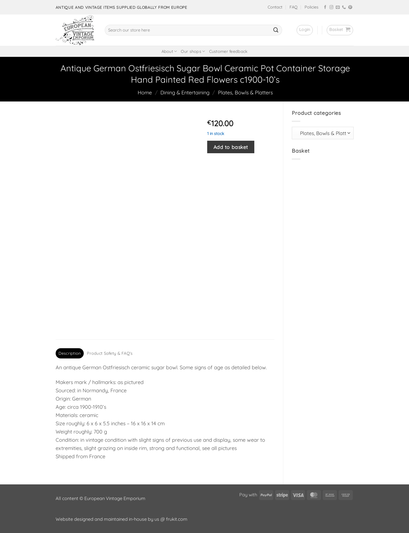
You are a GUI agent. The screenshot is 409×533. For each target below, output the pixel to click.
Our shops (193, 51)
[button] (305, 30)
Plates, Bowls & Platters (245, 92)
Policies (311, 7)
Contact (275, 7)
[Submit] (275, 30)
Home (145, 92)
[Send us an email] (338, 7)
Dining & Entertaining (184, 92)
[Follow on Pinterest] (350, 7)
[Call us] (344, 7)
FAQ (293, 7)
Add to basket (230, 147)
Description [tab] (69, 353)
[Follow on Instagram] (332, 7)
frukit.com (176, 519)
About (169, 51)
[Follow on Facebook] (325, 7)
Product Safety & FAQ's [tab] (110, 353)
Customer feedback (228, 51)
